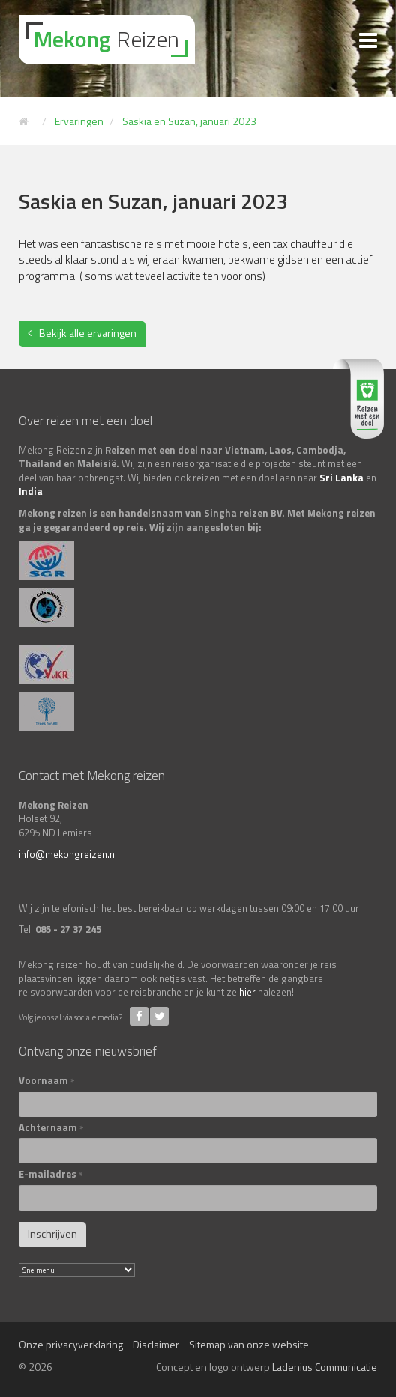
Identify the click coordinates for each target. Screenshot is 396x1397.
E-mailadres (51, 1174)
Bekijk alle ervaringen (87, 333)
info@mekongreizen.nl (68, 854)
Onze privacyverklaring (71, 1344)
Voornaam (47, 1081)
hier (247, 991)
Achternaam (51, 1128)
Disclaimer (156, 1344)
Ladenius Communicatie (324, 1367)
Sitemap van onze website (249, 1344)
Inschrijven (52, 1233)
